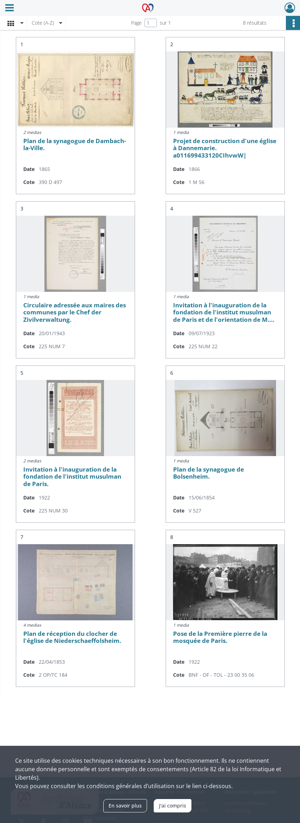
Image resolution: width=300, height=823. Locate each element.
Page (136, 22)
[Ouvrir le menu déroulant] (9, 8)
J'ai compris (172, 805)
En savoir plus (125, 805)
